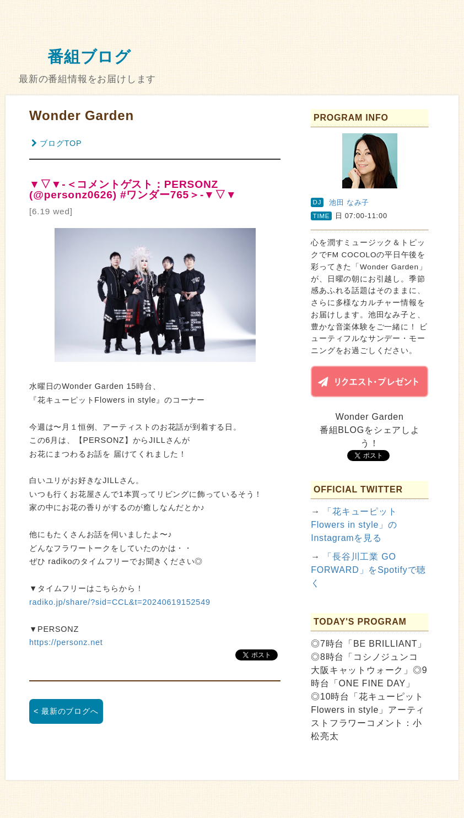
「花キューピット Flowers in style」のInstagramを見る (354, 525)
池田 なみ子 (349, 202)
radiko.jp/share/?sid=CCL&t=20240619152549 (120, 602)
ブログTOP (56, 143)
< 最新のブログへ (66, 711)
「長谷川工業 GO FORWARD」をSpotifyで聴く (368, 570)
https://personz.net (66, 642)
